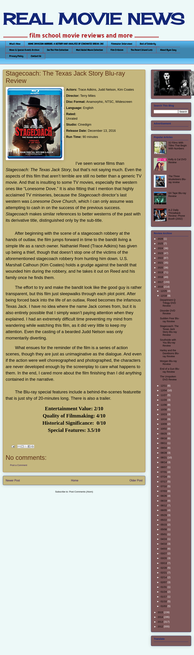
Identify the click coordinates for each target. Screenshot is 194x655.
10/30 (163, 409)
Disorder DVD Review (167, 312)
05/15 (163, 524)
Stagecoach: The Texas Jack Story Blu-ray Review (169, 330)
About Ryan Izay (168, 49)
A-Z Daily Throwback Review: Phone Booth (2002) (176, 214)
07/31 (163, 472)
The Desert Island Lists (142, 49)
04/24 (163, 539)
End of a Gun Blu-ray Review (170, 370)
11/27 (163, 395)
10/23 (163, 414)
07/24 (163, 476)
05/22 (163, 519)
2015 (161, 612)
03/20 (163, 558)
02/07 (163, 582)
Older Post (136, 480)
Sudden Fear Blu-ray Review (169, 320)
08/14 (163, 462)
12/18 (163, 295)
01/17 (163, 596)
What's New (14, 43)
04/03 (163, 548)
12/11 (163, 385)
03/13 (163, 563)
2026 (161, 238)
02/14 (163, 577)
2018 (161, 277)
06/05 (163, 510)
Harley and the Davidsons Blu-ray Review (169, 353)
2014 (161, 617)
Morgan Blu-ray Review (168, 362)
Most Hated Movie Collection (89, 49)
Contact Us (36, 56)
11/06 (163, 404)
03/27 (163, 553)
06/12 (163, 505)
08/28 (163, 452)
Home (74, 480)
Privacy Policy (16, 56)
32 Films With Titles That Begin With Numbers (177, 145)
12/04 (163, 390)
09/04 (163, 447)
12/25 (163, 291)
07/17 (163, 481)
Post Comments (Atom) (81, 491)
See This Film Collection (57, 49)
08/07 (163, 467)
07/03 (163, 491)
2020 (161, 267)
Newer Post (13, 480)
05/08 (163, 529)
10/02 (163, 428)
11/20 (163, 399)
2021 (161, 262)
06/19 (163, 500)
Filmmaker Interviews (121, 43)
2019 (161, 272)
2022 (161, 258)
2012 (161, 626)
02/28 (163, 567)
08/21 (163, 457)
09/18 (163, 438)
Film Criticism (117, 49)
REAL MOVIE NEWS (93, 19)
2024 (161, 248)
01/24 (163, 591)
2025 (161, 243)
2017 (161, 282)
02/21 (163, 572)
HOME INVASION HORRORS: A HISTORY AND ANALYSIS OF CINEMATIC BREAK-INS (66, 43)
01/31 (163, 587)
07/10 (163, 486)
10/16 (163, 419)
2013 (161, 621)
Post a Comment (18, 465)
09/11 (163, 443)
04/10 (163, 543)
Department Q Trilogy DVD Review (168, 303)
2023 (161, 253)
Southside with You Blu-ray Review (168, 342)
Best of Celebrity (148, 43)
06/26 (163, 495)
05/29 (163, 515)
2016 (161, 286)
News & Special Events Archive (24, 49)
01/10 (163, 601)
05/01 (163, 534)
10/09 (163, 424)
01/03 (163, 606)
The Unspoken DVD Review (168, 378)
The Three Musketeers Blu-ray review (177, 179)
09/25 (163, 433)
